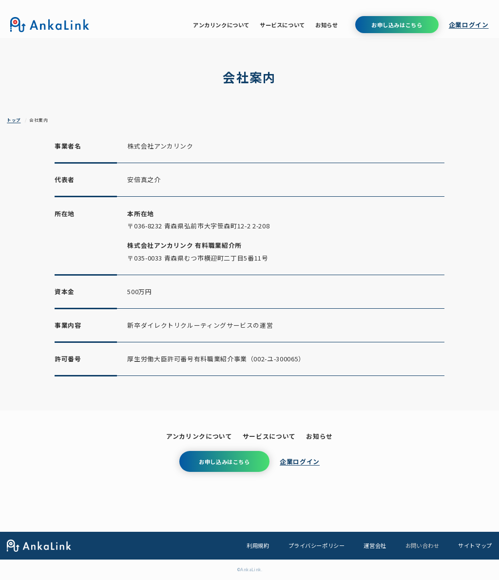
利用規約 (258, 545)
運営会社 (375, 545)
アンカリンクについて (221, 25)
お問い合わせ (422, 545)
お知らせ (326, 25)
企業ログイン (469, 24)
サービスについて (282, 25)
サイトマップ (475, 545)
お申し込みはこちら (396, 25)
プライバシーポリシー (316, 545)
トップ (13, 120)
